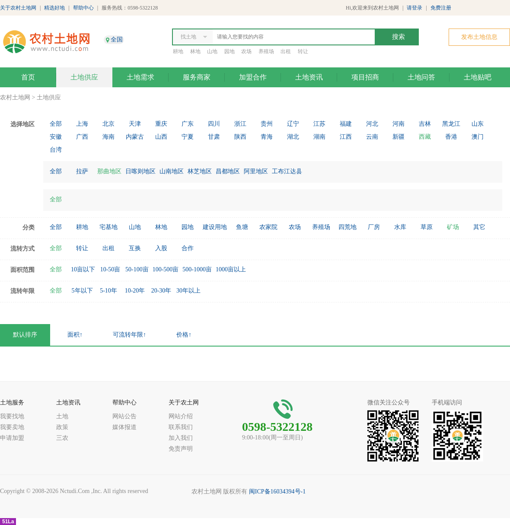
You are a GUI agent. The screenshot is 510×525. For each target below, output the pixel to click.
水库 (400, 227)
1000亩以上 (231, 269)
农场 (246, 51)
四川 (214, 124)
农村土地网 (15, 97)
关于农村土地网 (18, 8)
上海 (82, 124)
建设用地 (215, 227)
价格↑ (183, 334)
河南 (398, 124)
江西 (346, 137)
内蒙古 (135, 137)
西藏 (425, 137)
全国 (117, 39)
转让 (303, 51)
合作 (188, 248)
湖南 (319, 137)
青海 (267, 137)
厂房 (374, 227)
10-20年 (135, 290)
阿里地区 (256, 171)
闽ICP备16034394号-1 (277, 491)
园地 (229, 51)
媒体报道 (124, 427)
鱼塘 (242, 227)
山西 (161, 137)
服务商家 (196, 77)
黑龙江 (451, 124)
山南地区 (171, 171)
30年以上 (188, 290)
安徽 (56, 137)
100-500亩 (166, 269)
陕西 (240, 137)
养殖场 (266, 51)
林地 (195, 51)
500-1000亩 (197, 269)
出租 (285, 51)
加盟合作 (253, 77)
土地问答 (421, 77)
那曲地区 (109, 171)
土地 (62, 416)
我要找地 (12, 416)
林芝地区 (200, 171)
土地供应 (84, 77)
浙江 (240, 124)
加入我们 (181, 438)
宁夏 (188, 137)
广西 (82, 137)
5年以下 (82, 290)
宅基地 (108, 227)
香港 (451, 137)
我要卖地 (12, 427)
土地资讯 (309, 77)
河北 (372, 124)
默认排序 (25, 334)
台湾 (56, 149)
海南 (108, 137)
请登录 (414, 8)
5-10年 (108, 290)
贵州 (267, 124)
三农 (62, 438)
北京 (108, 124)
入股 (161, 248)
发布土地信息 (479, 37)
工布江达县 (287, 171)
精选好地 (54, 8)
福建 (346, 124)
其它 (479, 227)
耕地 (178, 51)
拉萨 (82, 171)
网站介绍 (181, 416)
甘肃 (214, 137)
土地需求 (140, 77)
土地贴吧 (477, 77)
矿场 (453, 227)
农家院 (268, 227)
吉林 (425, 124)
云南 (372, 137)
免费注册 (440, 8)
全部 (56, 124)
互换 (135, 248)
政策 (62, 427)
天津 (135, 124)
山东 (478, 124)
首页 (28, 77)
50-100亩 (137, 269)
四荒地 (347, 227)
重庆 (161, 124)
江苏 (319, 124)
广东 (188, 124)
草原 (427, 227)
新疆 (398, 137)
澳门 (478, 137)
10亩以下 (83, 269)
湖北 (293, 137)
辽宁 (293, 124)
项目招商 (365, 77)
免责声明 (181, 448)
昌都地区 (228, 171)
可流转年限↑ (129, 334)
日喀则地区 (140, 171)
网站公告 (124, 416)
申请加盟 (12, 438)
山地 (212, 51)
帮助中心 (83, 8)
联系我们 (181, 427)
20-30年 (161, 290)
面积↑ (75, 334)
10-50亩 (110, 269)
